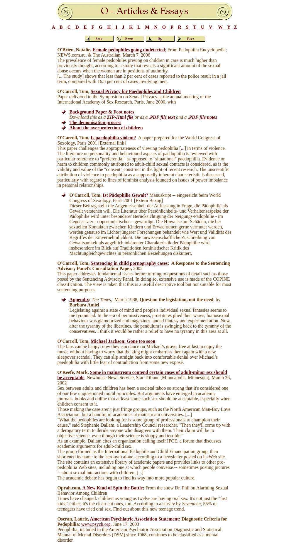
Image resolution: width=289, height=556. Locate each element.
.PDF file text (162, 117)
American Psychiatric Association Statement (134, 518)
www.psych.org (96, 524)
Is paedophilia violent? (113, 137)
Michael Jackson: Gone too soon (123, 341)
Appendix (79, 299)
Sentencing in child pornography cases (129, 263)
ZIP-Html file (120, 117)
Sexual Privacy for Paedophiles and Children (136, 91)
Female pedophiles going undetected (128, 49)
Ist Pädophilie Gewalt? (125, 195)
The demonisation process (95, 122)
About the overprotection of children (106, 127)
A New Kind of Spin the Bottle (112, 487)
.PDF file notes (202, 117)
